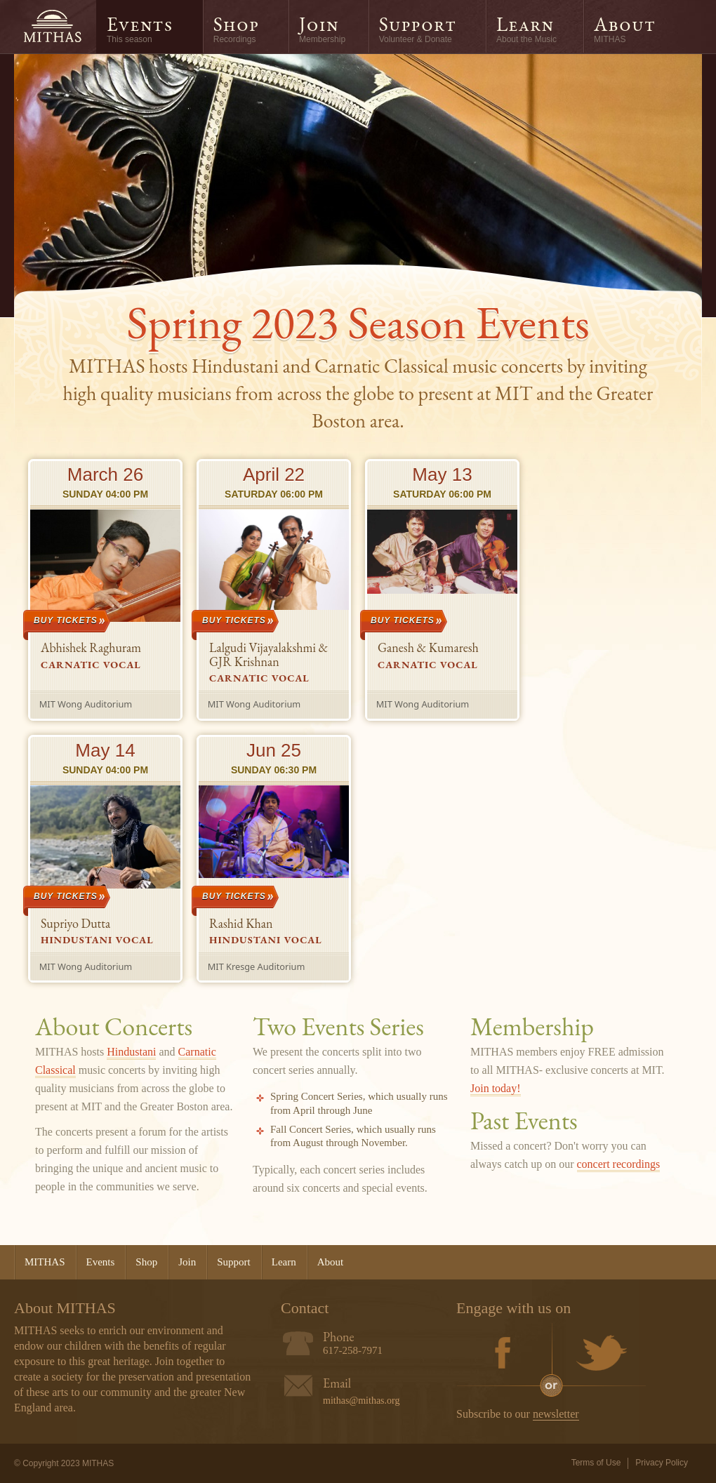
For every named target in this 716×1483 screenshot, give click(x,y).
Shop (236, 28)
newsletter (556, 1414)
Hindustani (131, 1052)
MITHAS (51, 26)
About (625, 28)
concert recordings (619, 1164)
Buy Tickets (66, 620)
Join (322, 28)
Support (417, 28)
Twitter (599, 1354)
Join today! (495, 1088)
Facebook (503, 1354)
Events (140, 28)
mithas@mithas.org (361, 1400)
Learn (526, 28)
